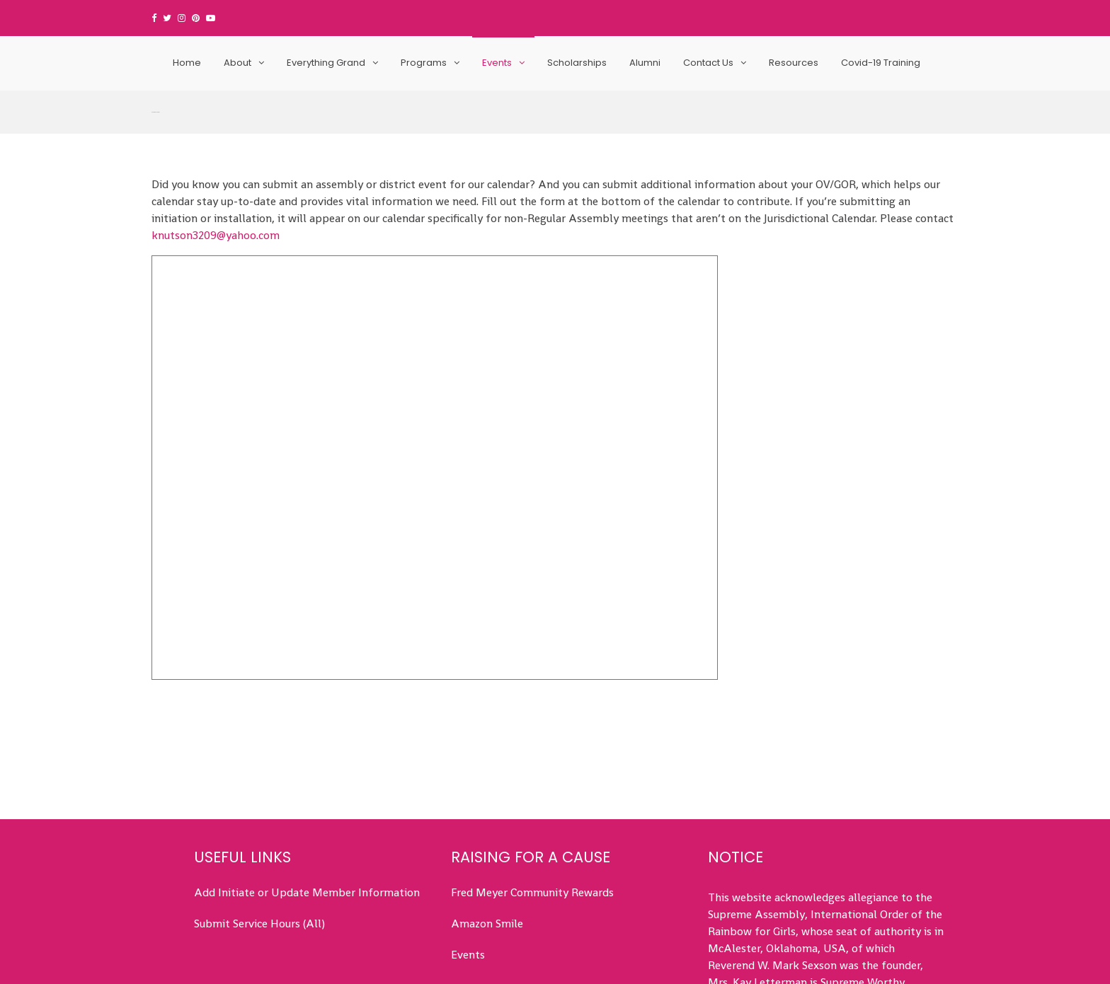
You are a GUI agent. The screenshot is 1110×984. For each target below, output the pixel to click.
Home (187, 62)
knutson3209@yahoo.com (215, 144)
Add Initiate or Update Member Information (307, 802)
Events (497, 62)
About (237, 62)
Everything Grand (326, 62)
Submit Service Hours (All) (259, 833)
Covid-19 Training (880, 62)
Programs (424, 62)
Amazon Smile (487, 833)
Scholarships (577, 62)
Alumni (644, 62)
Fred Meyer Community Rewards (532, 802)
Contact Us (708, 62)
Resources (793, 62)
